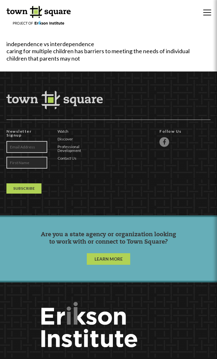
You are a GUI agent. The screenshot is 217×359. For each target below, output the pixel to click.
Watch (63, 131)
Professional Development (69, 148)
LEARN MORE (109, 259)
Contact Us (67, 158)
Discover (65, 139)
